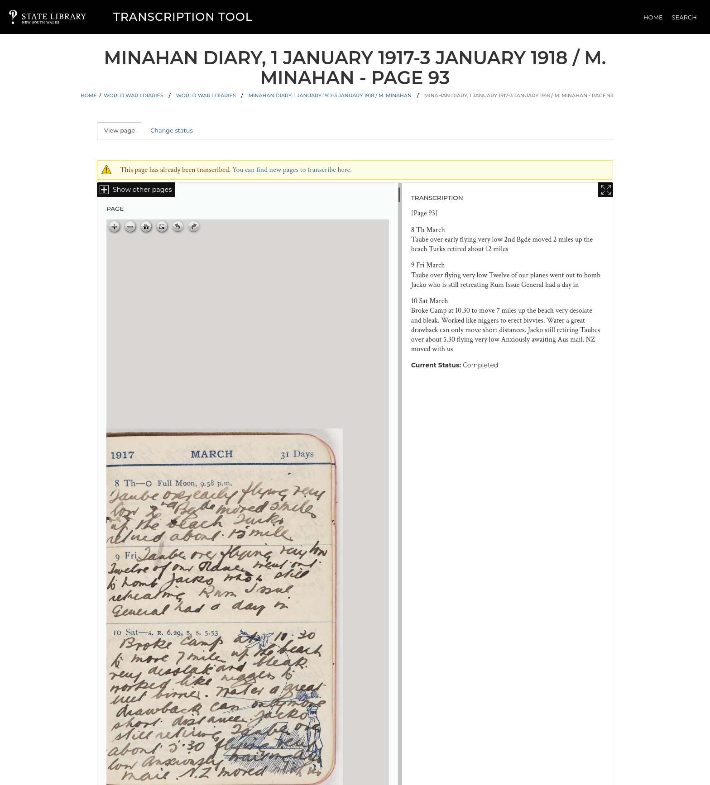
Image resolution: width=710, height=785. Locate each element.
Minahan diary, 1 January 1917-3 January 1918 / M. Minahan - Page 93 (519, 95)
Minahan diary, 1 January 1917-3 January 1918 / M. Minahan (330, 95)
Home (653, 17)
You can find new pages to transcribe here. (292, 170)
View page (123, 130)
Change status (171, 130)
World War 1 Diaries (206, 95)
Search (684, 17)
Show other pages (142, 190)
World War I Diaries (133, 95)
